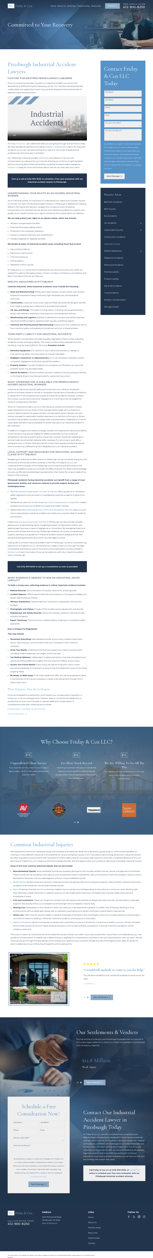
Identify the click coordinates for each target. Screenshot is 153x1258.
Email (107, 115)
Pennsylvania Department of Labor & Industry (35, 492)
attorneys (44, 158)
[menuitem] (123, 202)
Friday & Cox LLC (18, 144)
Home (91, 1217)
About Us (92, 1222)
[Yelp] (134, 1217)
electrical (41, 889)
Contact (112, 6)
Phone (107, 107)
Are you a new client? (113, 123)
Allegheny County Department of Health (57, 502)
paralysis (120, 922)
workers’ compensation (56, 147)
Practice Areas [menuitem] (83, 6)
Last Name (109, 100)
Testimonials (94, 1238)
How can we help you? (113, 130)
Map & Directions (49, 1223)
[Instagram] (144, 1217)
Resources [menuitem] (96, 6)
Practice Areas (94, 1228)
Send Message (114, 176)
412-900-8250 (134, 7)
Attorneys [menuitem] (71, 6)
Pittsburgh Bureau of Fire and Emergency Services (49, 510)
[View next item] (78, 822)
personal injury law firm (36, 522)
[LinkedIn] (139, 1217)
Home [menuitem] (53, 6)
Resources (93, 1233)
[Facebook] (129, 1217)
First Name (109, 92)
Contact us (13, 167)
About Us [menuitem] (61, 6)
